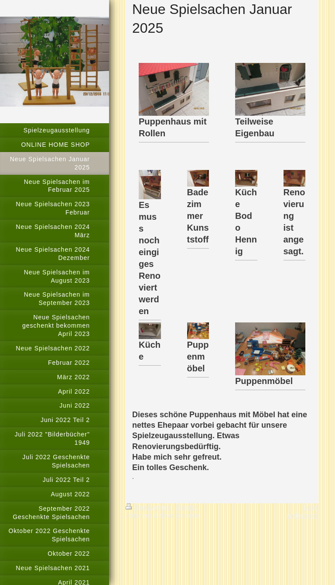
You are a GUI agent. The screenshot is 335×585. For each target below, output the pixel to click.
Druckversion (149, 507)
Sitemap (187, 507)
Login (311, 507)
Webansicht (302, 515)
